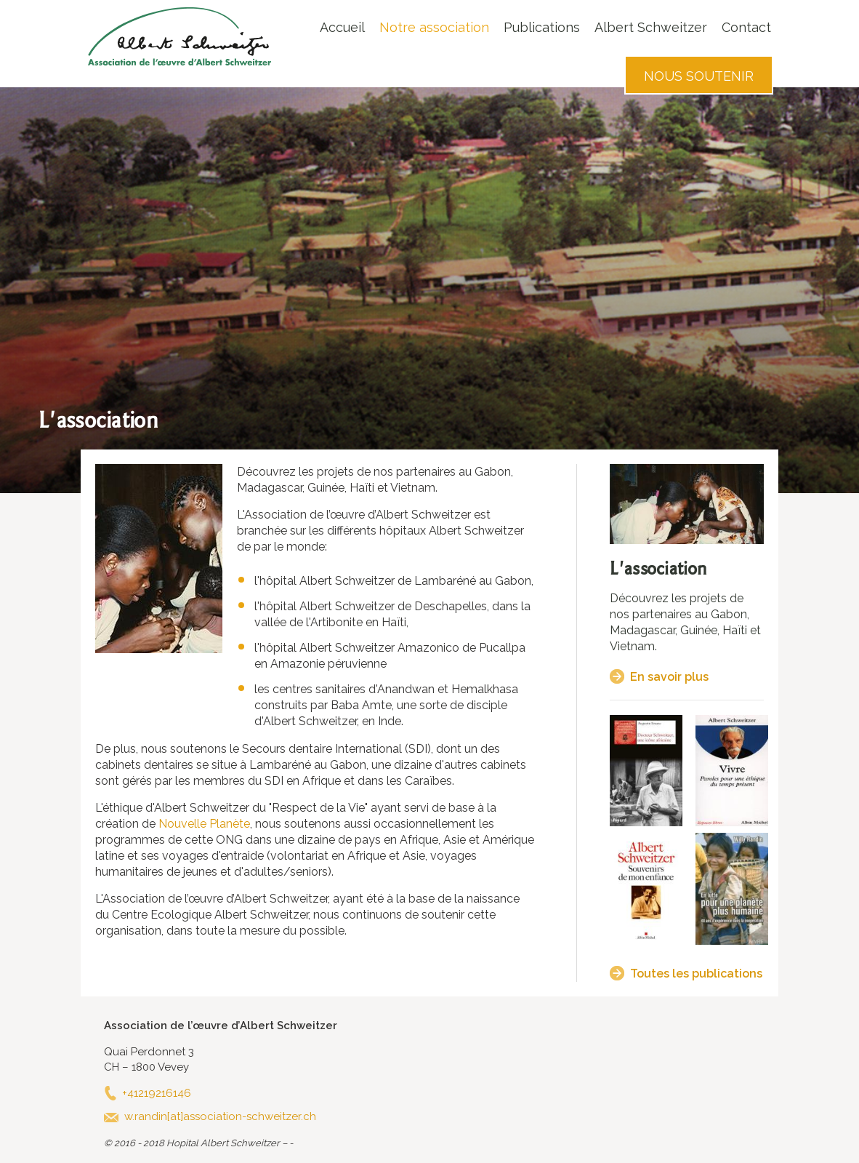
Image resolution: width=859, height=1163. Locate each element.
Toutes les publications (696, 973)
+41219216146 (156, 1093)
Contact (746, 27)
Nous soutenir (699, 76)
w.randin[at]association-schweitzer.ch (220, 1116)
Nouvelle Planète (203, 824)
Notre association (434, 27)
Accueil (342, 27)
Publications (542, 27)
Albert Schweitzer (650, 27)
